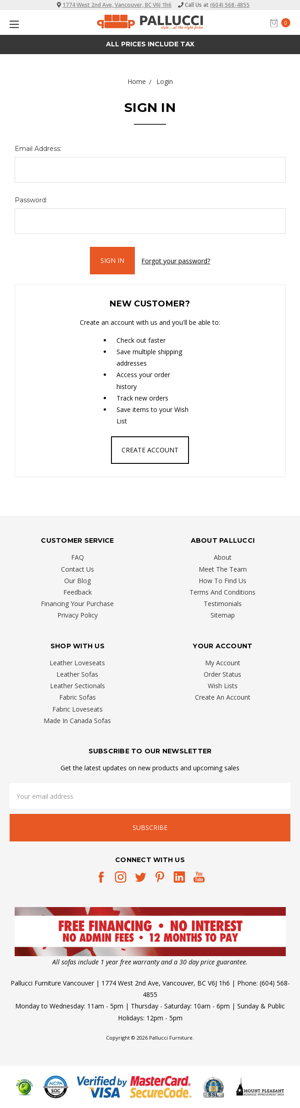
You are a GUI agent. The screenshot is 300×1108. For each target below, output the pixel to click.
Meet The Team (223, 568)
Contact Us (77, 568)
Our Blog (77, 580)
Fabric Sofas (77, 697)
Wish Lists (223, 685)
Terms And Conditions (222, 592)
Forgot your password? (175, 260)
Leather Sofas (77, 674)
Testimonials (223, 603)
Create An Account (222, 697)
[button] (150, 931)
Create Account (150, 449)
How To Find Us (222, 580)
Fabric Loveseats (77, 708)
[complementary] (233, 1057)
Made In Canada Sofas (77, 720)
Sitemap (223, 615)
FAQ (77, 557)
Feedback (77, 592)
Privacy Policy (77, 615)
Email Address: (38, 149)
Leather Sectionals (77, 685)
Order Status (222, 674)
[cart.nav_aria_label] (282, 23)
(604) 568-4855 (230, 5)
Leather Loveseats (77, 662)
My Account (222, 662)
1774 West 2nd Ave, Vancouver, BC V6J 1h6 (117, 5)
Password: (31, 200)
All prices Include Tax (150, 44)
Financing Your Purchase (77, 603)
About (223, 557)
